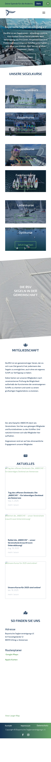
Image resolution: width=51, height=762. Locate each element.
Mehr (38, 3)
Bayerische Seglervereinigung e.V (25, 26)
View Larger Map (12, 724)
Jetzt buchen (25, 102)
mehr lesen (13, 513)
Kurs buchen (25, 57)
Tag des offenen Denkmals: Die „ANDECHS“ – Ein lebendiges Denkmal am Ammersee (25, 503)
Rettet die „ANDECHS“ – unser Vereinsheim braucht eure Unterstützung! (21, 551)
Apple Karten (11, 668)
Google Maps (12, 663)
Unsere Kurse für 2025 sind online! (24, 595)
